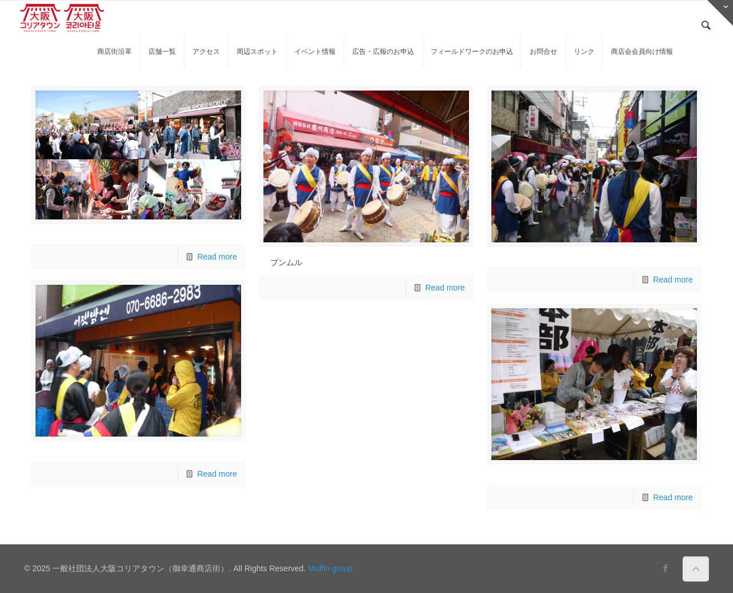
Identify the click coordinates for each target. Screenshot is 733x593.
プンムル (286, 262)
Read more (217, 256)
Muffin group (330, 568)
